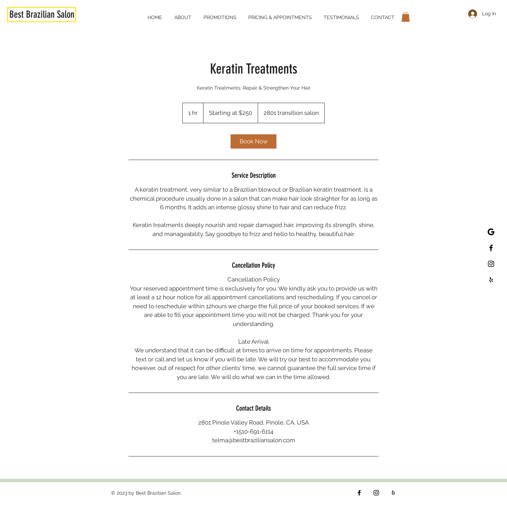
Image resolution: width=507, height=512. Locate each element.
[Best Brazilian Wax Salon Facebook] (491, 248)
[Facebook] (359, 492)
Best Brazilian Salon (41, 14)
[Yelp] (393, 492)
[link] (253, 141)
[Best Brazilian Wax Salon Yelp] (491, 280)
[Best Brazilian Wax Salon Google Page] (491, 232)
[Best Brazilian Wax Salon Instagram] (491, 264)
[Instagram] (376, 492)
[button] (405, 17)
